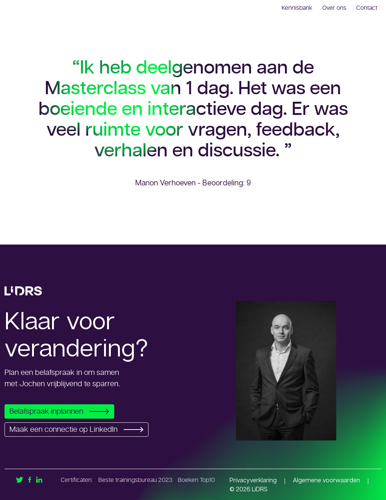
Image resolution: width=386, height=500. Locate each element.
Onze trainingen (264, 46)
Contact (366, 8)
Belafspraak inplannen (61, 411)
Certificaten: (77, 480)
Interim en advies (204, 46)
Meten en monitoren (325, 46)
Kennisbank (297, 8)
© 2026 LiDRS (249, 489)
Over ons (334, 8)
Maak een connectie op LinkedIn (78, 429)
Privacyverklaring (253, 480)
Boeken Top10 (196, 480)
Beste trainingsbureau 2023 (135, 480)
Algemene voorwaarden (326, 480)
